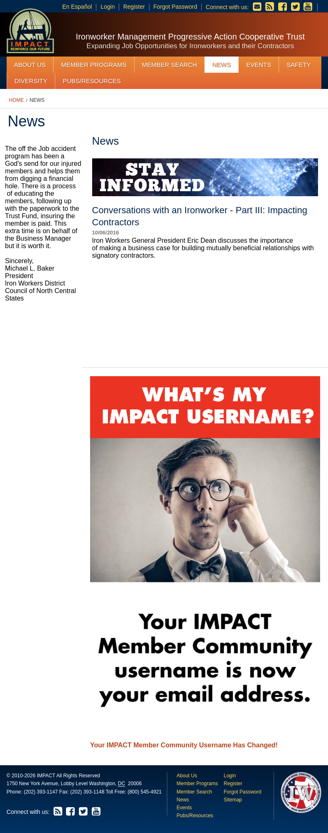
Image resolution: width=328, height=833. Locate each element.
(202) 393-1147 (41, 792)
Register (134, 6)
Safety (298, 64)
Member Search (169, 64)
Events (258, 64)
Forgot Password (175, 6)
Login (107, 6)
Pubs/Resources (92, 80)
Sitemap (233, 800)
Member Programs (94, 64)
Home (16, 100)
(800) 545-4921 (144, 792)
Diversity (31, 80)
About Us (30, 64)
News (221, 64)
